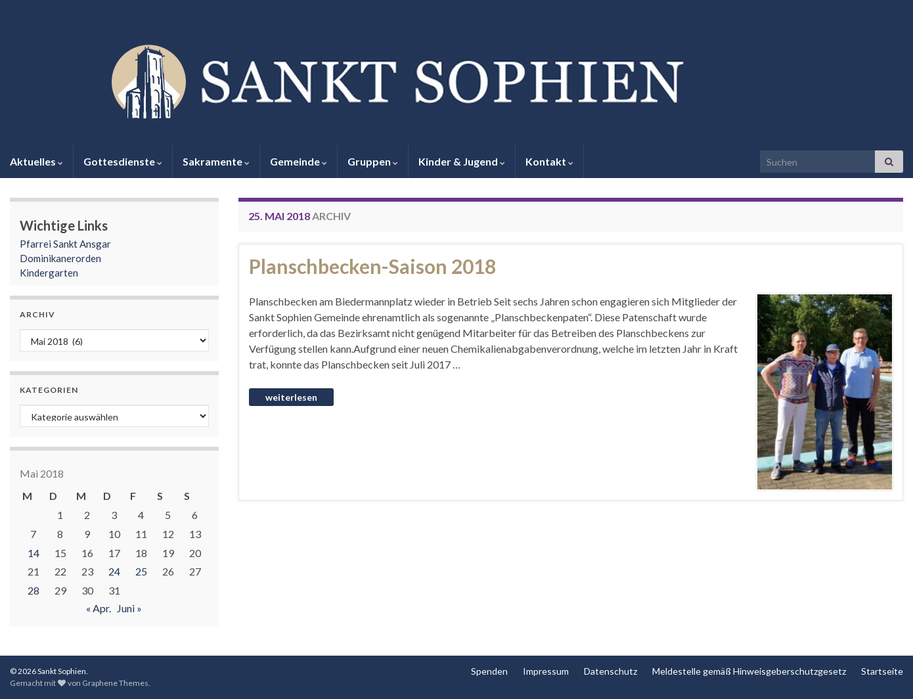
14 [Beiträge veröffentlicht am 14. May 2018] (33, 553)
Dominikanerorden (60, 258)
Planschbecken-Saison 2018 (372, 266)
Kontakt (549, 161)
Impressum (546, 671)
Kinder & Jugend (461, 161)
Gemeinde (298, 161)
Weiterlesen (291, 397)
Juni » (129, 608)
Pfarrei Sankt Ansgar (65, 244)
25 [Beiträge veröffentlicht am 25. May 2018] (141, 571)
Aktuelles (36, 161)
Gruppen (372, 161)
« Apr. (98, 608)
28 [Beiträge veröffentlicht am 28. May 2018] (33, 590)
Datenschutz (610, 671)
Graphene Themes (115, 683)
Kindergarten (49, 273)
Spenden (489, 671)
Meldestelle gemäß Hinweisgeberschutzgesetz (749, 671)
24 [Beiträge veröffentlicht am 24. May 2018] (114, 571)
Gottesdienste (122, 161)
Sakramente (216, 161)
